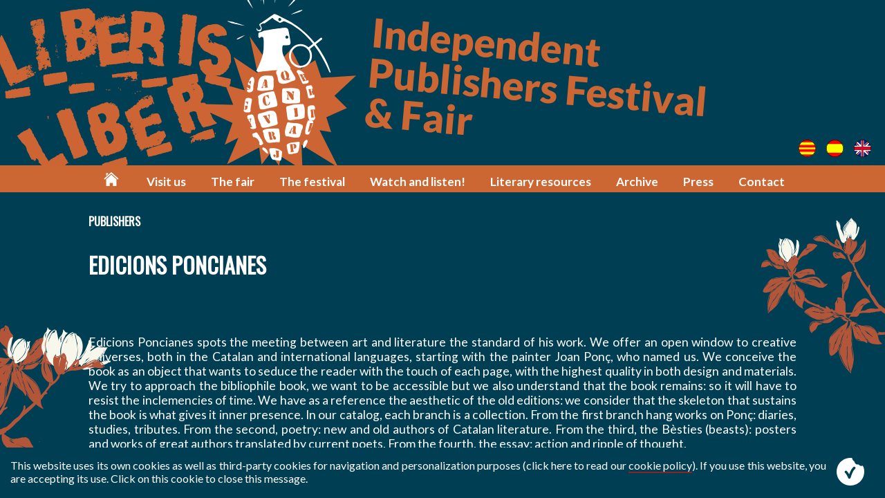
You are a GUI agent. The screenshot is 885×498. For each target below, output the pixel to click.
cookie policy (660, 465)
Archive (637, 181)
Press (698, 181)
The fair (232, 181)
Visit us (166, 181)
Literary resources (540, 181)
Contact (761, 181)
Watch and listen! (417, 181)
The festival (312, 181)
